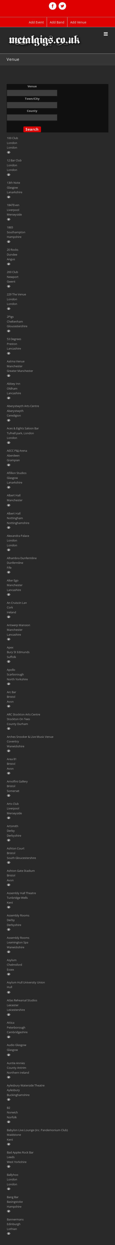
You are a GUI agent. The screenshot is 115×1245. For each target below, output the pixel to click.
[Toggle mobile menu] (106, 34)
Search (32, 129)
